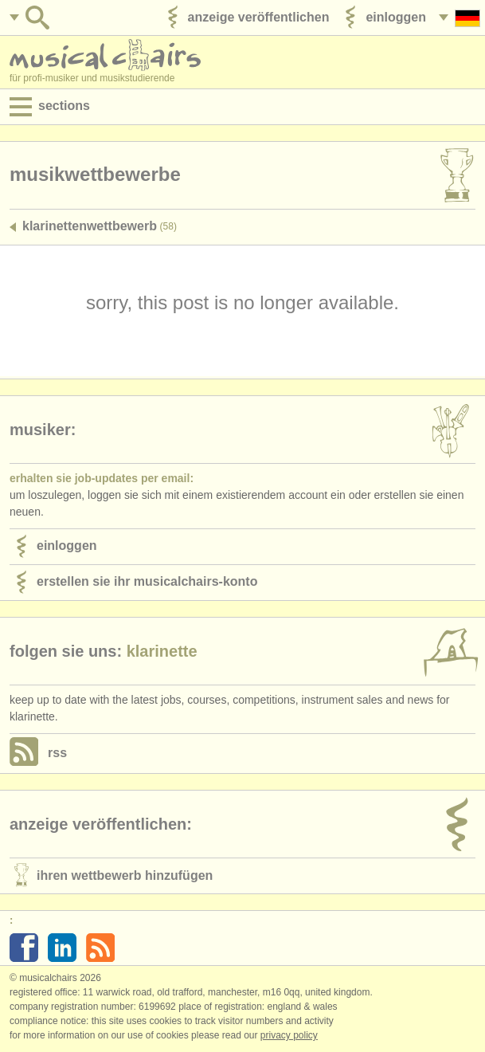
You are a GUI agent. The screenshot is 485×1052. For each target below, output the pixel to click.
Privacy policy (289, 1035)
